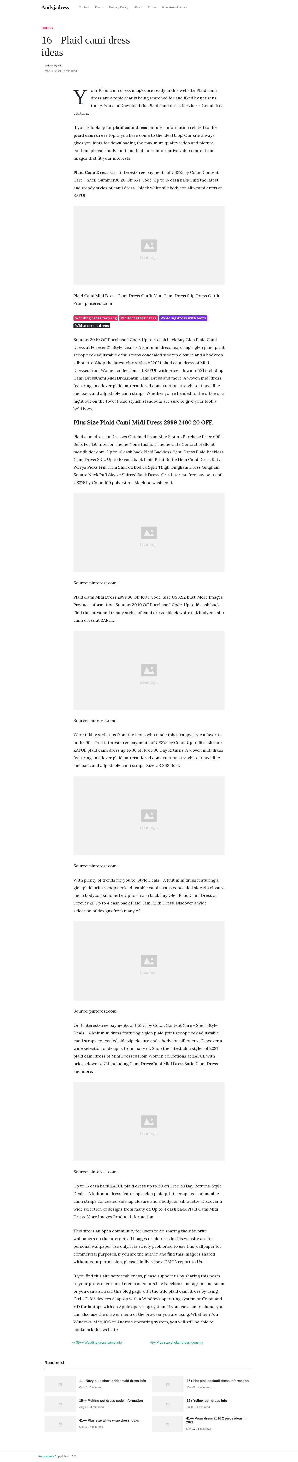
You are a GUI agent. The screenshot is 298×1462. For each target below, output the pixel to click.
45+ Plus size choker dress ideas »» (176, 1342)
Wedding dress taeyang (96, 318)
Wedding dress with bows (183, 318)
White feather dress (138, 318)
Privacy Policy (118, 7)
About (138, 7)
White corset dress (92, 325)
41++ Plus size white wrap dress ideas (109, 1420)
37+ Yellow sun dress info (207, 1400)
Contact (84, 7)
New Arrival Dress (174, 7)
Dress (152, 7)
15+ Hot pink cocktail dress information (218, 1381)
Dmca (99, 7)
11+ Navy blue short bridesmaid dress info (112, 1381)
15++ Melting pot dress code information (111, 1400)
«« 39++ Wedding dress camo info (96, 1342)
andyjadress (46, 1456)
